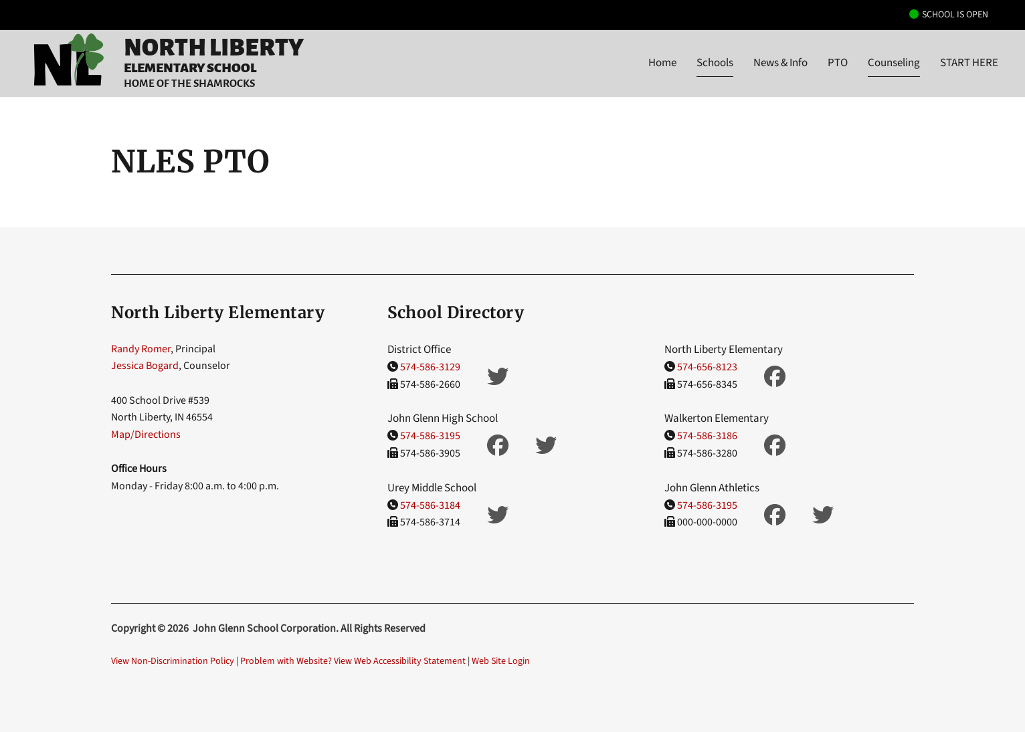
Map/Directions (146, 434)
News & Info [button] (780, 63)
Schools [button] (714, 63)
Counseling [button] (894, 63)
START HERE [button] (969, 63)
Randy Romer (141, 349)
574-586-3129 (430, 367)
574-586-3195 (430, 436)
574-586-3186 (707, 436)
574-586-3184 (430, 505)
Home (662, 63)
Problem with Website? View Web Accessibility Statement (353, 661)
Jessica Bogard (145, 365)
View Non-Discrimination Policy (172, 661)
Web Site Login (501, 661)
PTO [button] (838, 63)
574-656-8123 (707, 367)
